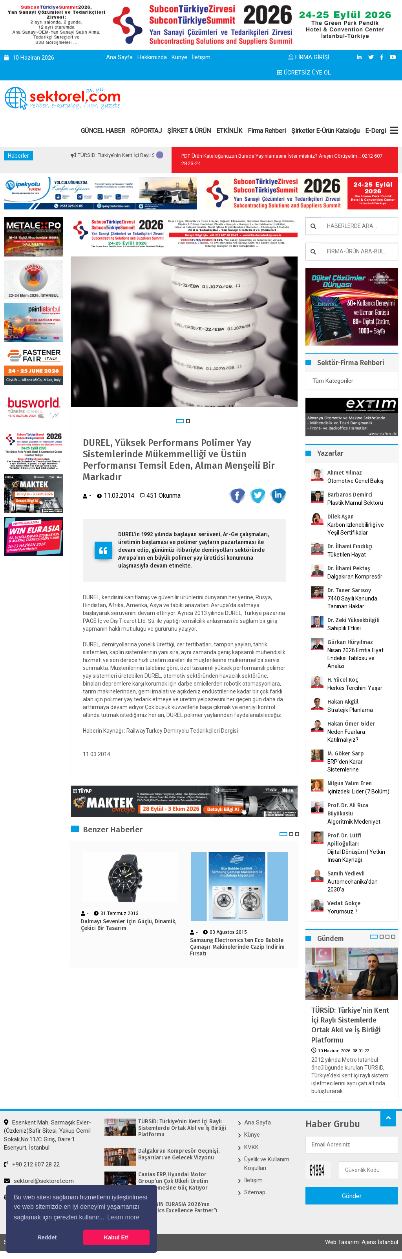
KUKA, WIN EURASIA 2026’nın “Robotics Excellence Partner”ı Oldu (177, 1211)
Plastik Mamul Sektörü (355, 503)
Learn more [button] (123, 1217)
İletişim (201, 57)
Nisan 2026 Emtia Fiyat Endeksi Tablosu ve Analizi (355, 658)
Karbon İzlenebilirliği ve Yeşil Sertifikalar (355, 529)
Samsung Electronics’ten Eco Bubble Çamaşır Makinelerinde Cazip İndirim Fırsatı (237, 947)
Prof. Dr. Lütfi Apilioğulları (344, 839)
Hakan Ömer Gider (351, 723)
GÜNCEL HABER (103, 131)
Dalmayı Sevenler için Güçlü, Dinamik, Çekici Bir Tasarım (128, 925)
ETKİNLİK (229, 131)
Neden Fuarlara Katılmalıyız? (346, 736)
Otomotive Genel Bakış (355, 481)
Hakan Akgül (342, 702)
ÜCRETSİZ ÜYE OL (304, 72)
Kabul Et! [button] (116, 1237)
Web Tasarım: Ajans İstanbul (361, 1242)
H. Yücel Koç (342, 680)
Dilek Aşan (340, 516)
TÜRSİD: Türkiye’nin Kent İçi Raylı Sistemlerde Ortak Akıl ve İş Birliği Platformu (350, 1025)
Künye (179, 57)
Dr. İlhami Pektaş (348, 568)
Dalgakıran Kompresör (354, 576)
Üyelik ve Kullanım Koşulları (266, 1163)
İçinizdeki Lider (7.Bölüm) (358, 791)
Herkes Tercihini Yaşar (354, 688)
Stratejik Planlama (350, 710)
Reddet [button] (47, 1237)
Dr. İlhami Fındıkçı (350, 546)
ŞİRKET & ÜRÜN (189, 131)
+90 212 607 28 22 (32, 1164)
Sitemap (254, 1192)
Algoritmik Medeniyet (353, 822)
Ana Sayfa (119, 57)
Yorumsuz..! (342, 911)
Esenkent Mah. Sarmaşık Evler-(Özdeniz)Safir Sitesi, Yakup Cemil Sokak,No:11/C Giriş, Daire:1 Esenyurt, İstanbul (47, 1135)
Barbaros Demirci (350, 494)
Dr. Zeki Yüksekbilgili (353, 620)
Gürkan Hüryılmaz (350, 642)
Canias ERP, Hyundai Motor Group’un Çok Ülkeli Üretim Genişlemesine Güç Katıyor (173, 1181)
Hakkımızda (152, 57)
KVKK (251, 1147)
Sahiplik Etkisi (344, 628)
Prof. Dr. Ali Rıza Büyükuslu (347, 809)
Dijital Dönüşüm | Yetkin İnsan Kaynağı (356, 856)
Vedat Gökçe (343, 903)
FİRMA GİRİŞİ (309, 57)
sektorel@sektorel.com (39, 1180)
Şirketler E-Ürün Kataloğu (325, 131)
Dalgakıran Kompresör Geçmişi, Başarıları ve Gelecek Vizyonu (178, 1154)
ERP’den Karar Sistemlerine (345, 766)
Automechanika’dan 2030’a (352, 886)
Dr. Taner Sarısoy (349, 590)
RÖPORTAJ (146, 131)
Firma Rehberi (267, 131)
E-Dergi (375, 131)
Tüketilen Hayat (349, 554)
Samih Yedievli (346, 873)
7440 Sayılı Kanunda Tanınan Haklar (352, 602)
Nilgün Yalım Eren (349, 783)
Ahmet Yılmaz (344, 472)
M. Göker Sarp (345, 753)
